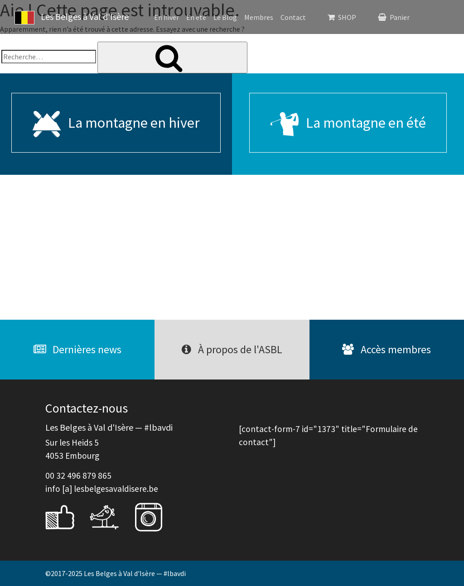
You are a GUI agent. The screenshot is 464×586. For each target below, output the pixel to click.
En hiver (166, 17)
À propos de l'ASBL (232, 349)
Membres (258, 17)
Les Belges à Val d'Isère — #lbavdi (135, 573)
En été (196, 17)
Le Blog (225, 17)
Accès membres (386, 349)
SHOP (347, 17)
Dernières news (77, 349)
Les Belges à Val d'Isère (71, 17)
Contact (293, 17)
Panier (400, 17)
